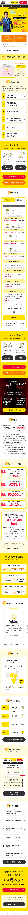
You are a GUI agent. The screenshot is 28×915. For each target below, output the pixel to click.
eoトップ (3, 913)
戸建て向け (9, 913)
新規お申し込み (14, 890)
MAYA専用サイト (19, 531)
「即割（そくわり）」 (14, 546)
